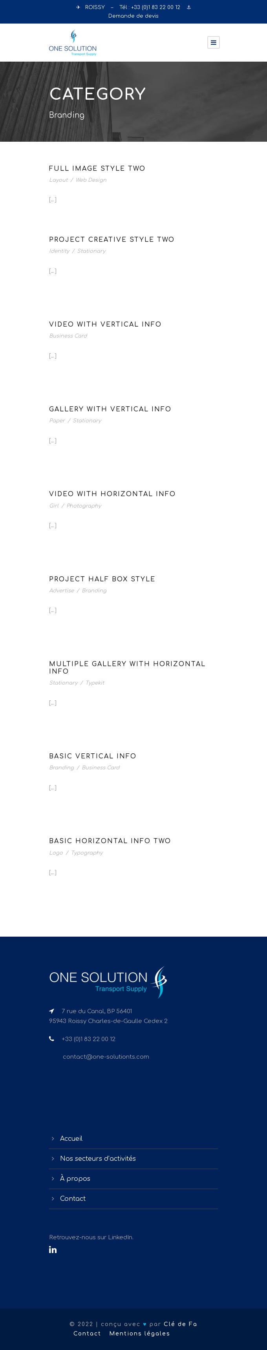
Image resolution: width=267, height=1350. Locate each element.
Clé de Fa (181, 1324)
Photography (83, 506)
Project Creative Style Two (112, 239)
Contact (73, 1198)
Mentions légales (139, 1334)
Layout (58, 180)
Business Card (68, 336)
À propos (75, 1178)
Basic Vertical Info (93, 756)
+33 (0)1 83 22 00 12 (156, 7)
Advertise (61, 591)
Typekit (94, 683)
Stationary (91, 251)
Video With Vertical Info (105, 324)
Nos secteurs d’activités (98, 1158)
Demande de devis (133, 16)
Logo (56, 853)
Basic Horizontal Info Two (110, 841)
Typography (86, 853)
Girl (54, 506)
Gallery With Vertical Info (110, 409)
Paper (57, 421)
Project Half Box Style (102, 579)
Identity (59, 251)
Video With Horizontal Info (112, 494)
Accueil (71, 1138)
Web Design (90, 180)
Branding (94, 591)
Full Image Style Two (97, 168)
